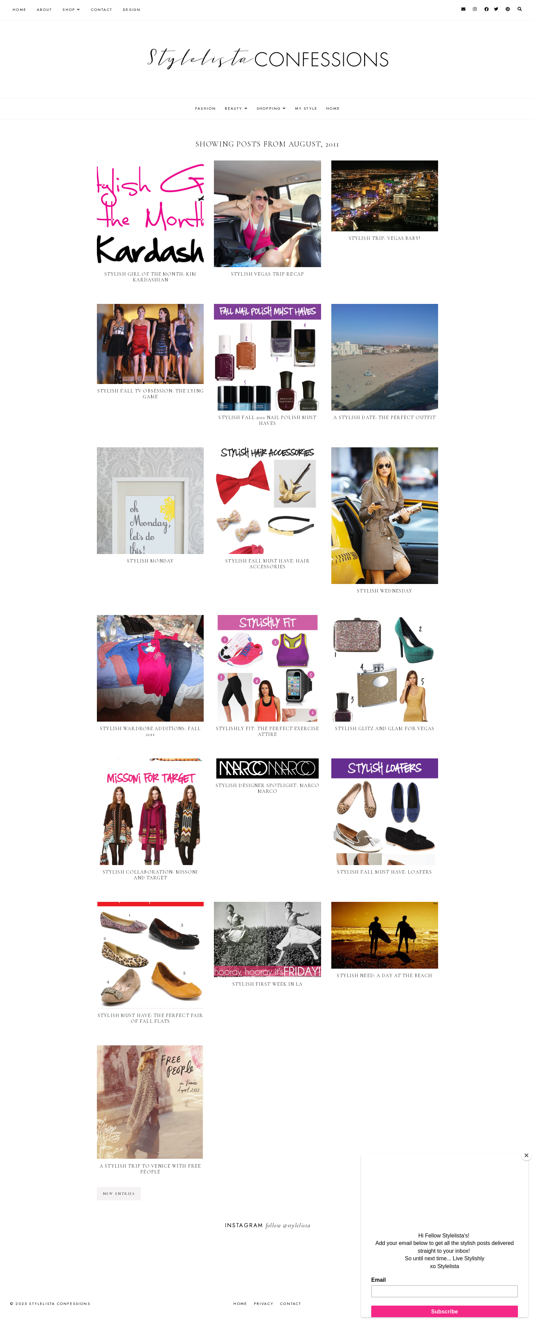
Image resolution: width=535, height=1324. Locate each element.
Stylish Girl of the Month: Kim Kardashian (150, 277)
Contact (101, 9)
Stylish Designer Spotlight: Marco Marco (268, 788)
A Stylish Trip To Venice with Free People (150, 1169)
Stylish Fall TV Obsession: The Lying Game (150, 394)
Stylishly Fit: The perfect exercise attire (267, 731)
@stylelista (296, 1225)
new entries (119, 1193)
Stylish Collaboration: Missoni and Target (150, 875)
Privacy (264, 1303)
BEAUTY (232, 108)
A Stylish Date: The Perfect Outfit (384, 417)
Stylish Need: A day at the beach (384, 976)
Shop (68, 9)
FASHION (202, 108)
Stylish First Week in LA (267, 984)
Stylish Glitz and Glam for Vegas (384, 729)
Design (132, 9)
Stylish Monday (150, 561)
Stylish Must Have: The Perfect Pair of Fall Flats (150, 1018)
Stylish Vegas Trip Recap (267, 274)
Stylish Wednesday (384, 591)
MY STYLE (308, 108)
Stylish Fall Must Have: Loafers (384, 872)
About (44, 9)
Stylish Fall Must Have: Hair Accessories (267, 564)
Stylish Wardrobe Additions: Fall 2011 (150, 731)
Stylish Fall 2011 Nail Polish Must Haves (267, 420)
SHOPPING (269, 108)
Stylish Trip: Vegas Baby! (385, 238)
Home (19, 9)
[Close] (526, 1155)
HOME (337, 108)
